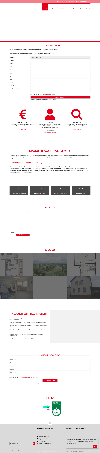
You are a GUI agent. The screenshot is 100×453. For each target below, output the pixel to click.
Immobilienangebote (54, 9)
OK (95, 446)
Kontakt (88, 9)
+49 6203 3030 (70, 1)
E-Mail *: (12, 85)
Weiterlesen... (23, 235)
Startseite (45, 9)
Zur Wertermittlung (23, 129)
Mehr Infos (76, 443)
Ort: (10, 76)
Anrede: (12, 57)
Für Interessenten (65, 9)
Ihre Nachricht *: (14, 89)
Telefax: (12, 82)
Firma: (11, 66)
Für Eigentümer (74, 9)
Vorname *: (12, 60)
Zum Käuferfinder (77, 129)
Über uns (82, 9)
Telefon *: (12, 79)
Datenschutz (52, 451)
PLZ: (11, 73)
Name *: (12, 63)
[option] (50, 20)
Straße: (11, 70)
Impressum (39, 451)
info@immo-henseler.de (83, 1)
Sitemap (44, 451)
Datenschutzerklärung (45, 94)
